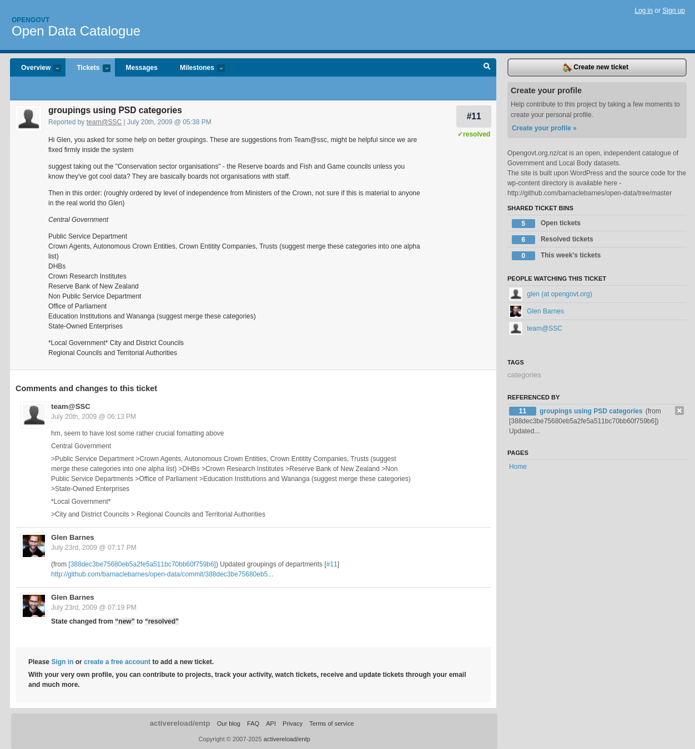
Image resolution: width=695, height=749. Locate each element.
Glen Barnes (72, 537)
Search (487, 67)
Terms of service (331, 723)
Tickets (88, 68)
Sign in (62, 662)
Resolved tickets (552, 239)
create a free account (117, 662)
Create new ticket (595, 67)
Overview (35, 68)
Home (518, 466)
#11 (474, 116)
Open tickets (546, 223)
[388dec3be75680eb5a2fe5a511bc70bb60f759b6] (142, 564)
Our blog (228, 723)
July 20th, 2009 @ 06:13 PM (93, 417)
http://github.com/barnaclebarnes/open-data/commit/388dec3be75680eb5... (162, 574)
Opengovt (30, 20)
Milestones (197, 68)
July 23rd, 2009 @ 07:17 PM (94, 547)
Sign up (673, 10)
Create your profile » (544, 128)
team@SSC (104, 122)
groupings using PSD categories (592, 411)
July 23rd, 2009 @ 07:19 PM (94, 607)
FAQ (253, 723)
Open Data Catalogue (76, 30)
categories (524, 375)
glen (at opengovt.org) (550, 294)
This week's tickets (556, 255)
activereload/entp (180, 723)
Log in (643, 10)
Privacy (293, 723)
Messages (142, 68)
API (271, 723)
